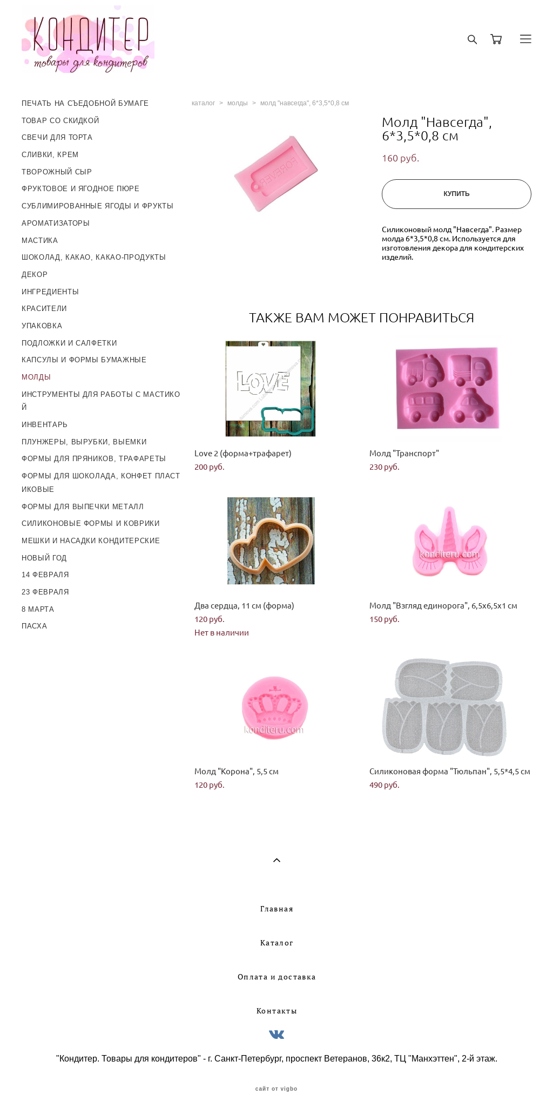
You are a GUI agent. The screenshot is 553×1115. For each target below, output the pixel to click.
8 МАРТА (38, 609)
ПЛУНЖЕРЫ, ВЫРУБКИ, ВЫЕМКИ (84, 442)
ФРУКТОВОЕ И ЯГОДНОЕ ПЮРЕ (81, 188)
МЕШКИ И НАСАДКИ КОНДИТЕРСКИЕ (91, 540)
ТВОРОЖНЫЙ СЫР (57, 172)
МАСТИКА (40, 240)
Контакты (277, 1011)
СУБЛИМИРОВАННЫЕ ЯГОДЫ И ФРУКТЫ (98, 206)
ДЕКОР (35, 274)
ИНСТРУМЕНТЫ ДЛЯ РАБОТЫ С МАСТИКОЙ (101, 401)
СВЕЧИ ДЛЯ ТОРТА (57, 137)
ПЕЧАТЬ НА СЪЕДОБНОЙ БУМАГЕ (85, 103)
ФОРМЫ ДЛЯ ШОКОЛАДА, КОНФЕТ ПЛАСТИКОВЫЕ (101, 482)
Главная (276, 909)
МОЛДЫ (36, 377)
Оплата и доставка (277, 977)
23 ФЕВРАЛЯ (45, 592)
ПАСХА (34, 626)
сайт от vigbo (276, 1089)
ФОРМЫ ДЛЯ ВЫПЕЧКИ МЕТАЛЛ (83, 506)
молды (237, 103)
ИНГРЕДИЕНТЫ (50, 291)
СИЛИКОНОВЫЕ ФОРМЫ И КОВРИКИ (91, 523)
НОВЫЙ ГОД (44, 558)
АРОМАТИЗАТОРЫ (56, 223)
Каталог (277, 943)
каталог (203, 103)
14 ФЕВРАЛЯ (45, 574)
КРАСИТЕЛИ (44, 308)
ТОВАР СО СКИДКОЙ (60, 120)
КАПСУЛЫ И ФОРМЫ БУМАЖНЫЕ (84, 359)
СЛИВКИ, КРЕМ (50, 154)
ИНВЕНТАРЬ (45, 424)
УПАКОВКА (42, 325)
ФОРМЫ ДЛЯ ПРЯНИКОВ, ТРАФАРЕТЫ (94, 458)
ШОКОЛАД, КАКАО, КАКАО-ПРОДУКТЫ (94, 257)
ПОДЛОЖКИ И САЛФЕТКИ (69, 343)
